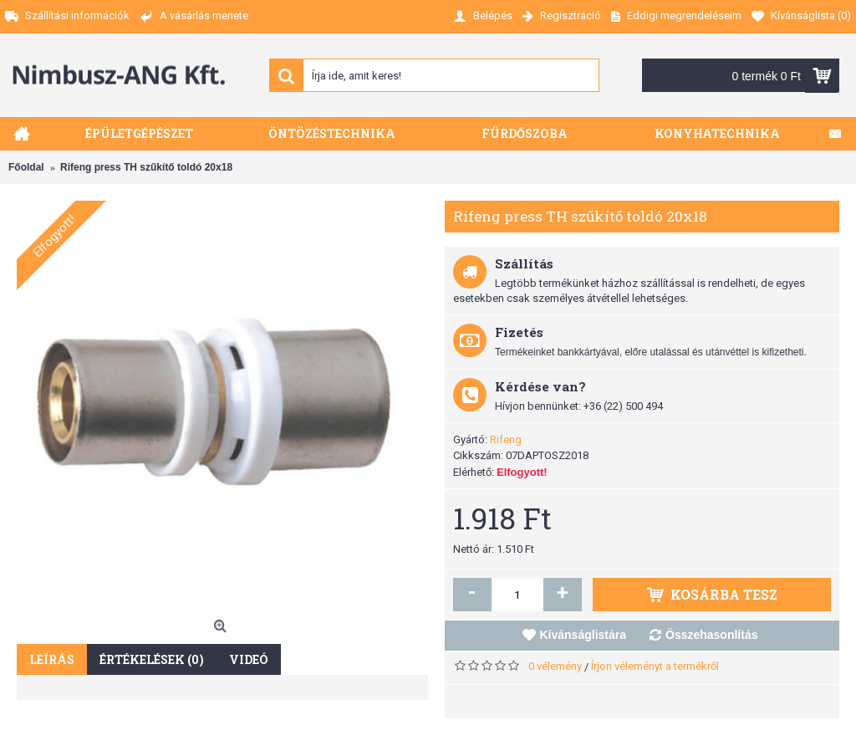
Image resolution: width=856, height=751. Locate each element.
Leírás (51, 659)
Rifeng (506, 439)
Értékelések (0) (151, 659)
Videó (248, 659)
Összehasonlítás (711, 634)
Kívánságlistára (583, 634)
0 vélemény (555, 666)
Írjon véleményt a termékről (655, 666)
